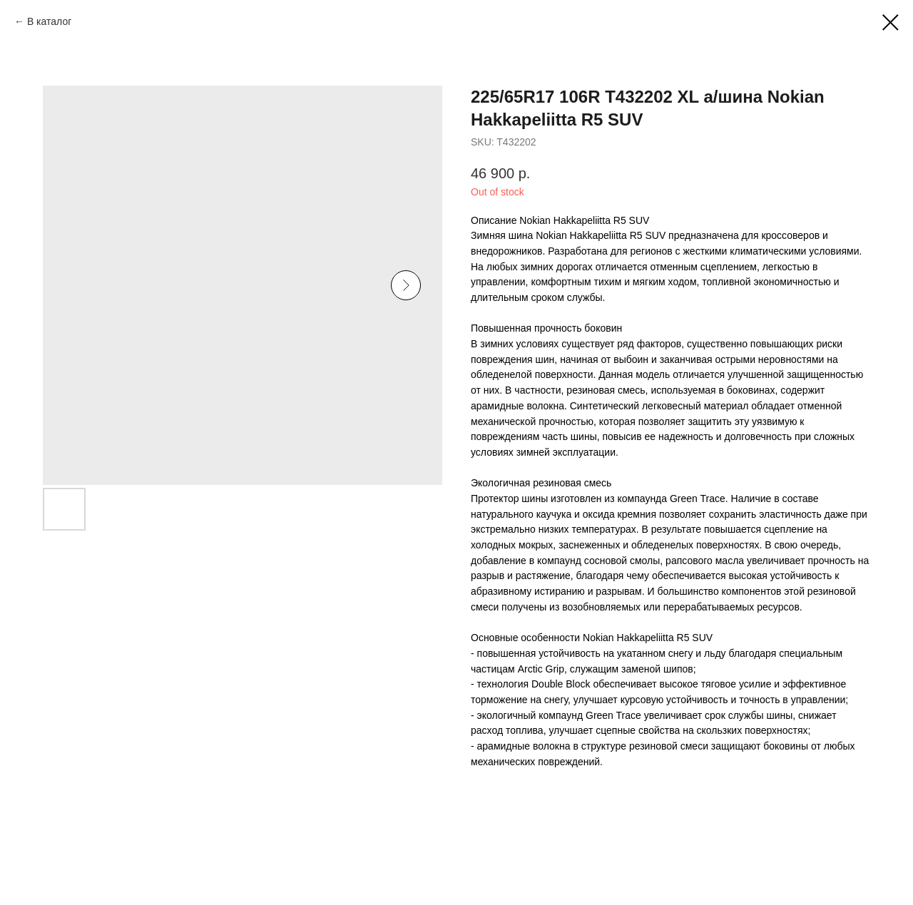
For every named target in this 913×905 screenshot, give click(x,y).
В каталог (49, 21)
